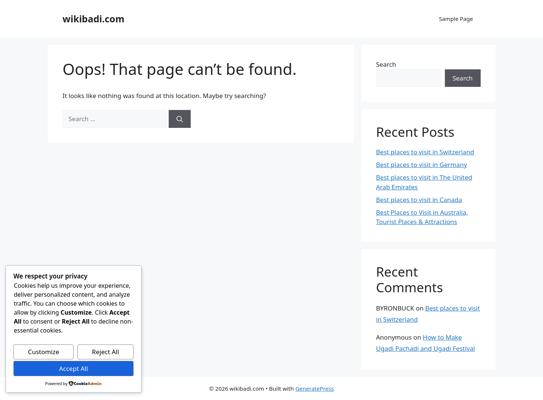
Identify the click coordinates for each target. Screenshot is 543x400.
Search (386, 64)
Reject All (105, 351)
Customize (43, 351)
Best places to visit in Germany (421, 164)
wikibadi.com (94, 18)
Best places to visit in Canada (419, 199)
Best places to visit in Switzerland (425, 152)
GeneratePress (314, 388)
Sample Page (456, 18)
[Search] (180, 119)
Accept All (73, 368)
